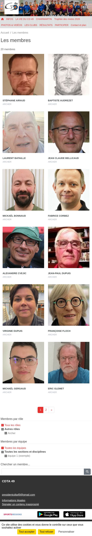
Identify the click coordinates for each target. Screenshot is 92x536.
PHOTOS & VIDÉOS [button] (11, 25)
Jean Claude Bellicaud (63, 158)
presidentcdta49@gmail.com (18, 494)
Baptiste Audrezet (60, 100)
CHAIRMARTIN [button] (44, 19)
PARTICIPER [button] (61, 25)
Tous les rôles (13, 425)
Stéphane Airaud (14, 100)
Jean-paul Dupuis (59, 273)
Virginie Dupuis (12, 331)
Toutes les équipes (15, 447)
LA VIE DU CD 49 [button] (25, 19)
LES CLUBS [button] (31, 25)
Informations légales (13, 500)
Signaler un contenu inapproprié (20, 504)
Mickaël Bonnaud (14, 215)
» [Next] (51, 409)
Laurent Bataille (14, 158)
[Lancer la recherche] (87, 472)
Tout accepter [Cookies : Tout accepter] (27, 531)
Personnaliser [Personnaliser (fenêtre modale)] (66, 531)
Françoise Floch (59, 331)
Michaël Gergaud (14, 388)
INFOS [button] (9, 19)
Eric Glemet (56, 388)
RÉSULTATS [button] (46, 25)
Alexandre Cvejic (14, 273)
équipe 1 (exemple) (19, 455)
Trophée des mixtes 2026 (67, 19)
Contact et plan (78, 25)
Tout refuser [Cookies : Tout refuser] (46, 531)
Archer (11, 433)
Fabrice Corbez (58, 215)
